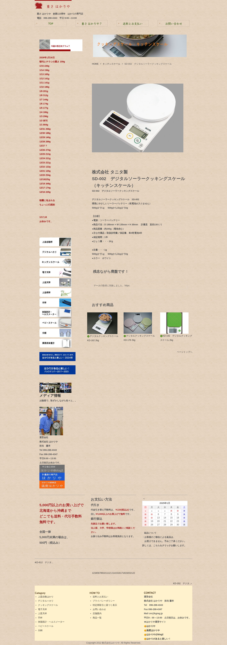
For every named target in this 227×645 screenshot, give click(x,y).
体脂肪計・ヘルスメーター (51, 622)
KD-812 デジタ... (44, 562)
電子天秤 (42, 609)
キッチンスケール (111, 64)
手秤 (40, 617)
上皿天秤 (42, 613)
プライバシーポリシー (104, 600)
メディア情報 (51, 396)
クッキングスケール (48, 605)
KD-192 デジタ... (182, 583)
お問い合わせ (99, 609)
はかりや (149, 626)
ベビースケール (45, 626)
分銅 (40, 630)
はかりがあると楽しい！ (157, 638)
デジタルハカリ (45, 600)
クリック (166, 545)
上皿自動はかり (45, 596)
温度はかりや (152, 630)
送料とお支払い (100, 596)
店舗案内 (97, 613)
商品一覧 (97, 617)
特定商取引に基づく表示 (105, 605)
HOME (95, 64)
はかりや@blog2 (153, 634)
